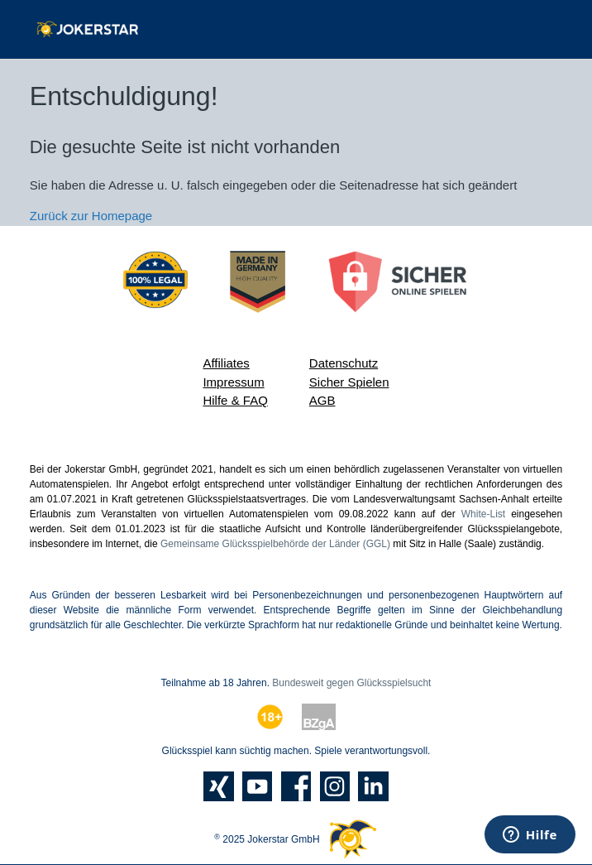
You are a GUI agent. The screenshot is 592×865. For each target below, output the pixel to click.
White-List (483, 514)
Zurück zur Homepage (91, 216)
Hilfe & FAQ (235, 400)
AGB (322, 400)
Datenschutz (343, 363)
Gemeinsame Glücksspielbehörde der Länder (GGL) (275, 544)
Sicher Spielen (349, 382)
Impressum (233, 382)
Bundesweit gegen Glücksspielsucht (351, 683)
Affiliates (226, 363)
